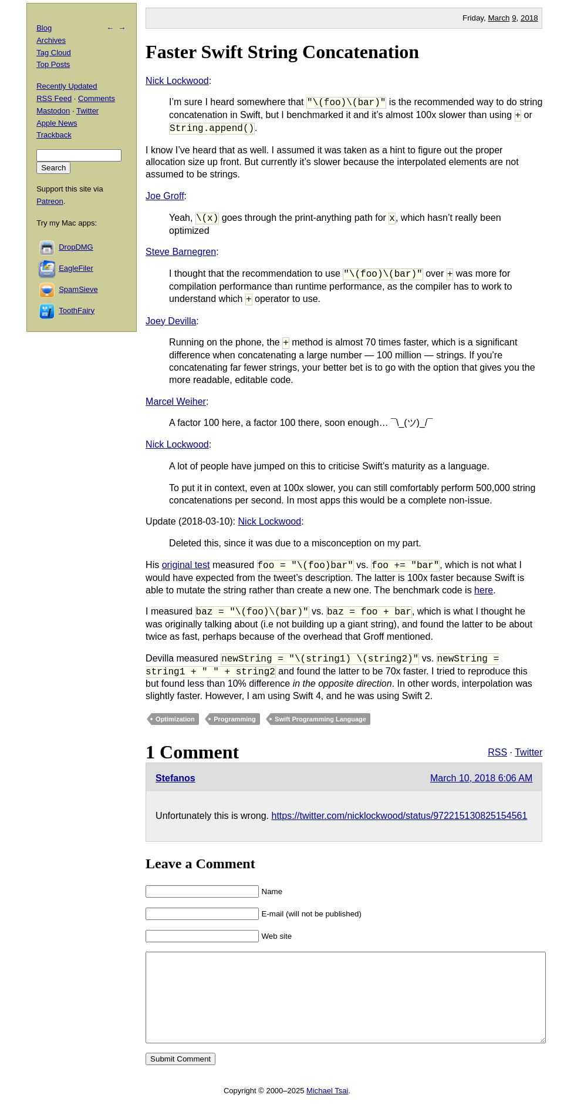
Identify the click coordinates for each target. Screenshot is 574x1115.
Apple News (56, 123)
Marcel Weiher (176, 402)
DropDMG (76, 247)
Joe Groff (165, 196)
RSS (497, 752)
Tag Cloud (53, 52)
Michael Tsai (327, 1108)
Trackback (53, 134)
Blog (44, 27)
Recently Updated (66, 86)
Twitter (528, 752)
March (498, 18)
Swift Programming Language (320, 719)
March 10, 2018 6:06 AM (481, 778)
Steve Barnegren (181, 252)
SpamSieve (78, 289)
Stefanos (175, 778)
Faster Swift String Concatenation (282, 51)
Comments (96, 98)
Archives (51, 40)
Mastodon (53, 110)
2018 (529, 18)
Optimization (175, 719)
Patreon (49, 201)
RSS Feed (54, 98)
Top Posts (53, 64)
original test (186, 565)
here (483, 590)
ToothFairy (76, 310)
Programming (235, 719)
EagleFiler (76, 268)
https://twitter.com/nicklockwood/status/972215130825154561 (400, 816)
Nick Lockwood (177, 81)
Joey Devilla (171, 321)
